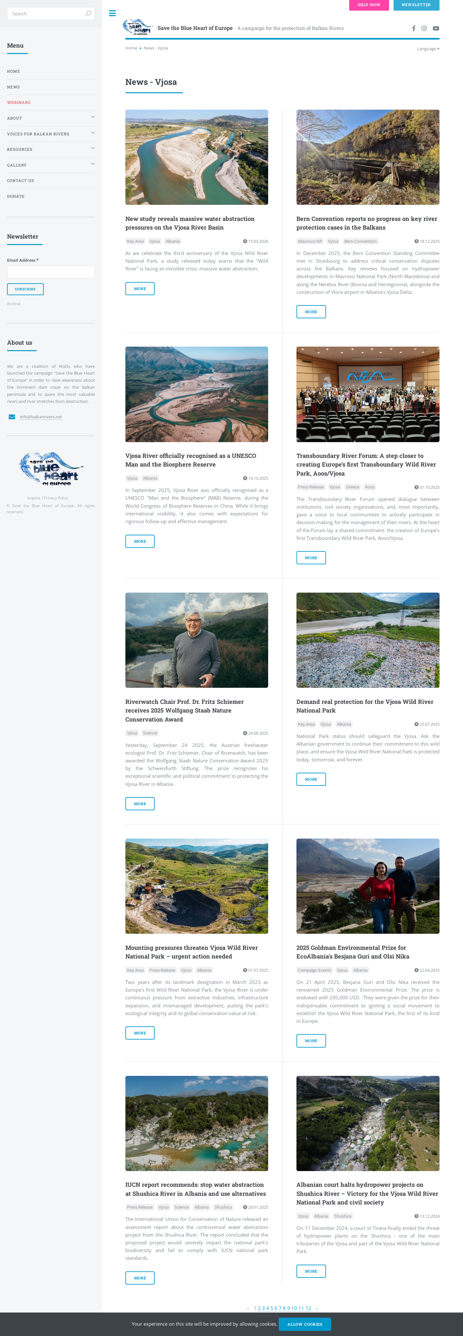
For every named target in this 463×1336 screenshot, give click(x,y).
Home (131, 48)
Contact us (20, 180)
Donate (16, 196)
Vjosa (155, 241)
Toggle (112, 13)
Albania (173, 241)
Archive (14, 303)
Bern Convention (360, 241)
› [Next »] (317, 1308)
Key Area (135, 241)
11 (301, 1308)
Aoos (370, 487)
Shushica (223, 1207)
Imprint (33, 497)
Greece (352, 487)
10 (294, 1308)
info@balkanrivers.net (41, 417)
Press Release (311, 487)
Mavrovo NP (310, 241)
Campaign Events (314, 970)
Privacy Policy (56, 497)
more (140, 288)
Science (150, 733)
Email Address (23, 260)
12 (308, 1308)
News (13, 87)
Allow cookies (304, 1324)
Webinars (19, 102)
